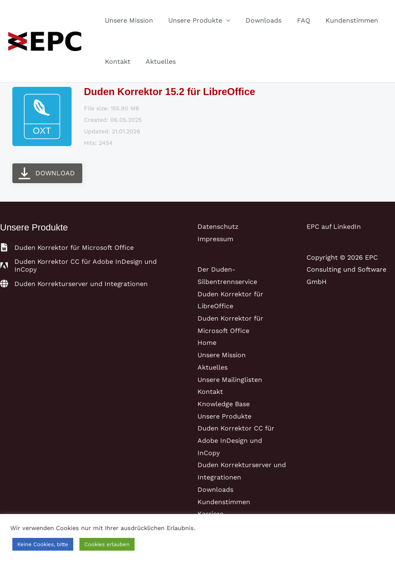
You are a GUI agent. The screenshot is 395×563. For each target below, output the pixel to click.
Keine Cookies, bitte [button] (42, 544)
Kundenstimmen (342, 20)
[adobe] (88, 265)
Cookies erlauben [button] (107, 544)
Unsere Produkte (192, 20)
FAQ (295, 20)
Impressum (215, 239)
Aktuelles (157, 61)
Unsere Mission (128, 20)
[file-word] (67, 247)
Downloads (258, 20)
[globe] (74, 283)
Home (207, 343)
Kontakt (116, 61)
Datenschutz (218, 226)
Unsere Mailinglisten (230, 380)
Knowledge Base (224, 404)
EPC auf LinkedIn (334, 226)
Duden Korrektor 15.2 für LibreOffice (169, 91)
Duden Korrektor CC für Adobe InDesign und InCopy (236, 440)
